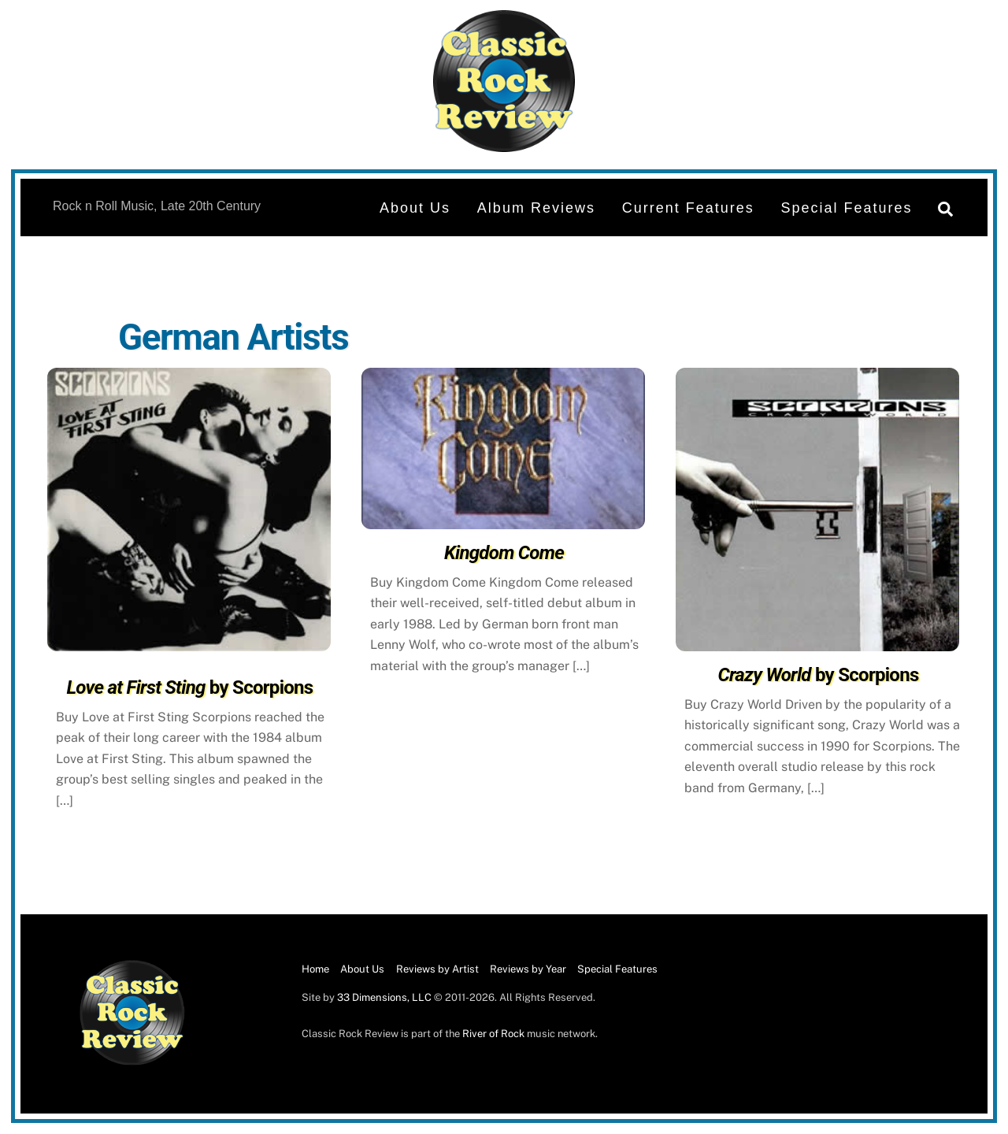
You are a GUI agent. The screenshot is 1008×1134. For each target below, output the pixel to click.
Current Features (688, 208)
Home (315, 969)
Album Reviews (536, 208)
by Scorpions (189, 687)
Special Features (847, 208)
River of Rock (493, 1034)
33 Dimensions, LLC (384, 997)
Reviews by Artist (437, 969)
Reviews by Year (528, 969)
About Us (415, 208)
